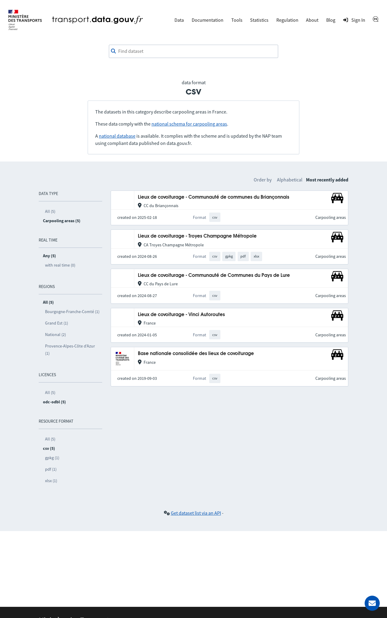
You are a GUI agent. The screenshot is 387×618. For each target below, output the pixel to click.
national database (117, 136)
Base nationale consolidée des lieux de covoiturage (196, 353)
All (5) (50, 211)
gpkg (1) (52, 457)
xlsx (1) (51, 480)
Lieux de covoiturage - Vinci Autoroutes (181, 314)
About (312, 20)
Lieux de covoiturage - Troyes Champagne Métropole (197, 236)
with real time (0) (60, 265)
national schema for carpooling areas (189, 124)
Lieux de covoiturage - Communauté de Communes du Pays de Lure (214, 275)
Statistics (259, 20)
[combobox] (193, 51)
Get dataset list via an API (196, 513)
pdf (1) (51, 469)
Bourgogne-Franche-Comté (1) (72, 311)
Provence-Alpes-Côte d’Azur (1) (70, 349)
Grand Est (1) (56, 323)
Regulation (287, 20)
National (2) (55, 334)
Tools (236, 20)
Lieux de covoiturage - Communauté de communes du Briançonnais (213, 197)
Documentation (207, 20)
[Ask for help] (372, 603)
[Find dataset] (193, 51)
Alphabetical (289, 180)
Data (179, 20)
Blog (330, 20)
